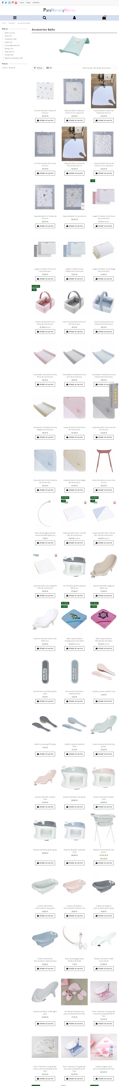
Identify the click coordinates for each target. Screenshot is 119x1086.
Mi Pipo (9, 49)
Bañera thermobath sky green (103, 851)
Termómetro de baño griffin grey (45, 692)
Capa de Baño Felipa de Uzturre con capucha (74, 111)
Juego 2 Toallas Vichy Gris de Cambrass (45, 270)
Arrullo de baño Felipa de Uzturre (45, 111)
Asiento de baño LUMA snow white (103, 960)
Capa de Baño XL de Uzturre (74, 216)
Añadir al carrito (45, 120)
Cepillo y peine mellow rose (103, 691)
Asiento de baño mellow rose (45, 798)
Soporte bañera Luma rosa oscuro (103, 481)
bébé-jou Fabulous (14, 58)
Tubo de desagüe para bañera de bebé (74, 960)
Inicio (22, 2)
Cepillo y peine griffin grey (45, 744)
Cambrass (10, 39)
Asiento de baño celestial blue (74, 851)
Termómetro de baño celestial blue (74, 692)
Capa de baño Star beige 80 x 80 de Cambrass (45, 587)
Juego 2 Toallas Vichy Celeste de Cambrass (74, 270)
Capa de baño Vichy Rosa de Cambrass (74, 428)
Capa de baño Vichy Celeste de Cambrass (45, 481)
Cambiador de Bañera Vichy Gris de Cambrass (74, 375)
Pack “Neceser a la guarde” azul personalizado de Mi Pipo (74, 1068)
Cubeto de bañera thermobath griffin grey (104, 907)
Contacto (36, 2)
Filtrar (38, 68)
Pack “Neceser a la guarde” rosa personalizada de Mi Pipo (103, 1013)
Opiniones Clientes (112, 396)
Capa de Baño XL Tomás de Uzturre (45, 217)
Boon (8, 36)
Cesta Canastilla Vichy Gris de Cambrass (74, 323)
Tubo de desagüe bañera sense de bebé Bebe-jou (45, 534)
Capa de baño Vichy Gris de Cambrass (103, 428)
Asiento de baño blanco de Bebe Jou (45, 639)
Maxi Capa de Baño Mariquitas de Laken (103, 639)
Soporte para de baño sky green (104, 745)
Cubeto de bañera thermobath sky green (45, 907)
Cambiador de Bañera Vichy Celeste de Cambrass (104, 375)
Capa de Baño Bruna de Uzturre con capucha (104, 164)
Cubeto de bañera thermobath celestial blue (45, 960)
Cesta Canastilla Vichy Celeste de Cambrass (103, 323)
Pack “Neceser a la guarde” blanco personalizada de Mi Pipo (45, 1068)
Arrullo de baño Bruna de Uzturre (45, 164)
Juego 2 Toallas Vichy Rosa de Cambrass (103, 217)
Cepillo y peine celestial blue (74, 745)
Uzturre (9, 55)
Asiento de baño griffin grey (45, 850)
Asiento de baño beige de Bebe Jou (103, 587)
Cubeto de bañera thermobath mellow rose (74, 907)
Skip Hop (9, 52)
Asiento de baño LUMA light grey (45, 1012)
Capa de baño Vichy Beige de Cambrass (74, 481)
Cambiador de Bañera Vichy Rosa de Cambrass (45, 375)
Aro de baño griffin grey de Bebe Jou (74, 587)
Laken (8, 42)
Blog (28, 2)
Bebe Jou (10, 33)
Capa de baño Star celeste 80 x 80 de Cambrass (103, 534)
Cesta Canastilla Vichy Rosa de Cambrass (45, 323)
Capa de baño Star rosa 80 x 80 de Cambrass (74, 534)
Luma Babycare (12, 45)
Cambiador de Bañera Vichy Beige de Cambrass (45, 428)
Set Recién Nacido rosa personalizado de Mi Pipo (74, 1012)
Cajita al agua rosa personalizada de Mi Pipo (103, 1067)
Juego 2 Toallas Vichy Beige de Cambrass (103, 270)
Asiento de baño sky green (74, 797)
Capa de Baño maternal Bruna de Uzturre (74, 164)
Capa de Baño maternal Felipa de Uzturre (104, 111)
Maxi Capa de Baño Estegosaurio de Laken (74, 639)
